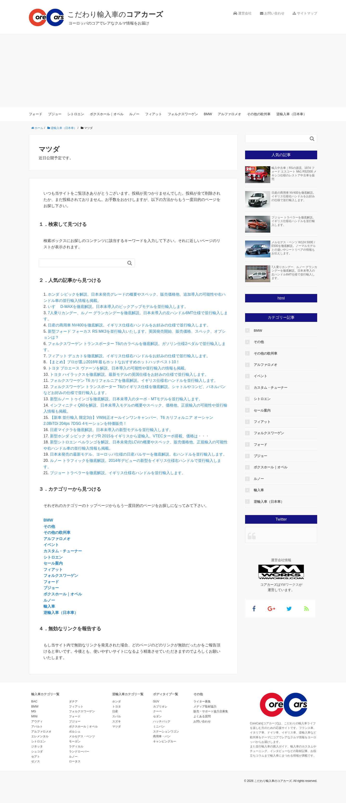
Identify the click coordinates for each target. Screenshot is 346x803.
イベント (51, 545)
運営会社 (242, 13)
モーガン (74, 741)
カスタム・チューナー (62, 551)
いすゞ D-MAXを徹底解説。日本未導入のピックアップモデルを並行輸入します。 (118, 307)
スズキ (116, 721)
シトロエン (75, 114)
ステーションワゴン (166, 731)
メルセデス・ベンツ (82, 736)
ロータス (74, 761)
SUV (156, 701)
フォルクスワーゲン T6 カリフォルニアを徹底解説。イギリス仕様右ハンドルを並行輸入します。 (134, 380)
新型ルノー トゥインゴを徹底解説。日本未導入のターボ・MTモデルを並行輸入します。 (126, 399)
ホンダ (116, 701)
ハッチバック (161, 721)
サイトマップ (305, 13)
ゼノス (35, 761)
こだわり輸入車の (115, 14)
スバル (116, 716)
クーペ (157, 711)
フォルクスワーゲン (183, 114)
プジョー (55, 114)
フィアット (153, 114)
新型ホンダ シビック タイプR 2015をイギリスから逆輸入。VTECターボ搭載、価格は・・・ (129, 436)
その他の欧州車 (259, 114)
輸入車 (49, 606)
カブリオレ (160, 706)
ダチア (73, 701)
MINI (34, 716)
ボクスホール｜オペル (107, 114)
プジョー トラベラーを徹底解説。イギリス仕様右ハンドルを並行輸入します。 (117, 473)
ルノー (134, 114)
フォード (35, 114)
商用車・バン (161, 736)
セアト (35, 756)
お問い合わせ (272, 13)
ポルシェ (74, 731)
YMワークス (289, 584)
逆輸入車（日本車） (291, 114)
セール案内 (53, 563)
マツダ (116, 726)
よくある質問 (202, 716)
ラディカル (76, 746)
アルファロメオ (229, 114)
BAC (34, 701)
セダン (157, 716)
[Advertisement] (173, 70)
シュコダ (37, 751)
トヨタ (116, 706)
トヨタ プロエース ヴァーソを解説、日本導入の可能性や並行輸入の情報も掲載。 (118, 368)
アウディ (37, 721)
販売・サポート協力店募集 (210, 711)
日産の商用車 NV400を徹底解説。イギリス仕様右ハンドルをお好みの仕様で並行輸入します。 (129, 325)
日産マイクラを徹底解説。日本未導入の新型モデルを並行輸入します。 (111, 430)
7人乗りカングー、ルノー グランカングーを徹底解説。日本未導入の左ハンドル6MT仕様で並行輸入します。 (294, 272)
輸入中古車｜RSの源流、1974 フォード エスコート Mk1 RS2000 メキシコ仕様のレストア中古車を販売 (294, 173)
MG (33, 711)
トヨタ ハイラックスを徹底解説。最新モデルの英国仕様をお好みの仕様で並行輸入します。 (129, 374)
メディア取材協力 (204, 706)
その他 (49, 526)
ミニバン (159, 726)
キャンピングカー (164, 741)
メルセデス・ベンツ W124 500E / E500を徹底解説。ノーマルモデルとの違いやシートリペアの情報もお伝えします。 (294, 248)
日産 (115, 711)
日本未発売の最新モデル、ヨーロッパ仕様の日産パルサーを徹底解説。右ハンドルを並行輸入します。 (138, 454)
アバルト (37, 726)
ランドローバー (79, 751)
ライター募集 (202, 701)
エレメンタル (40, 736)
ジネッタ (37, 746)
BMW (208, 114)
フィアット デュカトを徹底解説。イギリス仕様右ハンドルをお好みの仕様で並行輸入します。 (129, 356)
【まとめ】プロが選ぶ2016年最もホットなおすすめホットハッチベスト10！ (114, 362)
